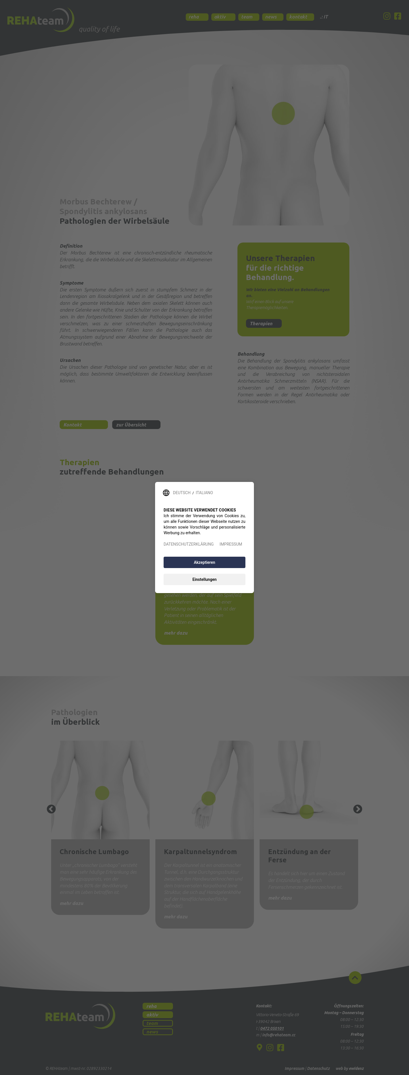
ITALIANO (204, 492)
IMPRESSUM (231, 544)
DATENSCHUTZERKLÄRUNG (189, 544)
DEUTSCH (182, 492)
